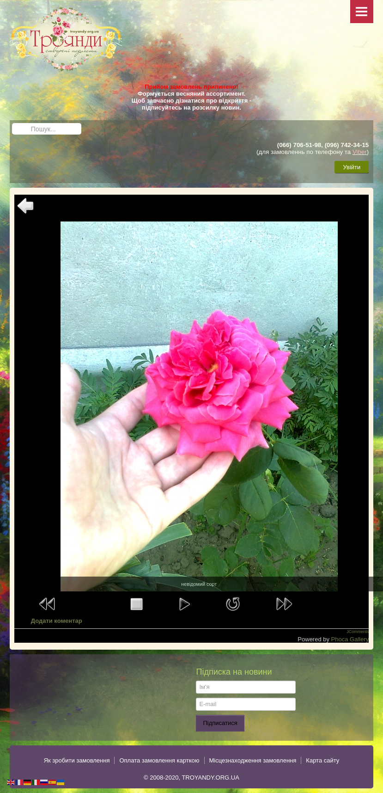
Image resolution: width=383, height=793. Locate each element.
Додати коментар (56, 620)
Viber (360, 151)
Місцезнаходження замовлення (253, 760)
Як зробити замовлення (77, 760)
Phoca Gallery (350, 639)
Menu (361, 11)
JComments (358, 631)
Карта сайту (322, 760)
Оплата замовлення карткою (159, 760)
